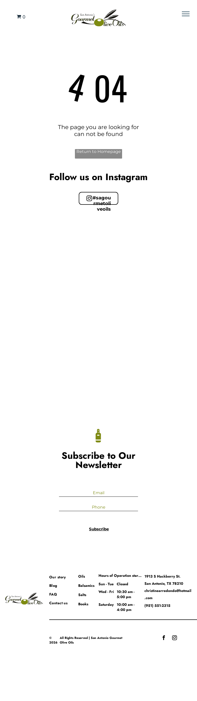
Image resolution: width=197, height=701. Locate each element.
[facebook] (163, 638)
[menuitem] (67, 576)
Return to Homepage (98, 151)
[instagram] (174, 638)
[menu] (185, 14)
